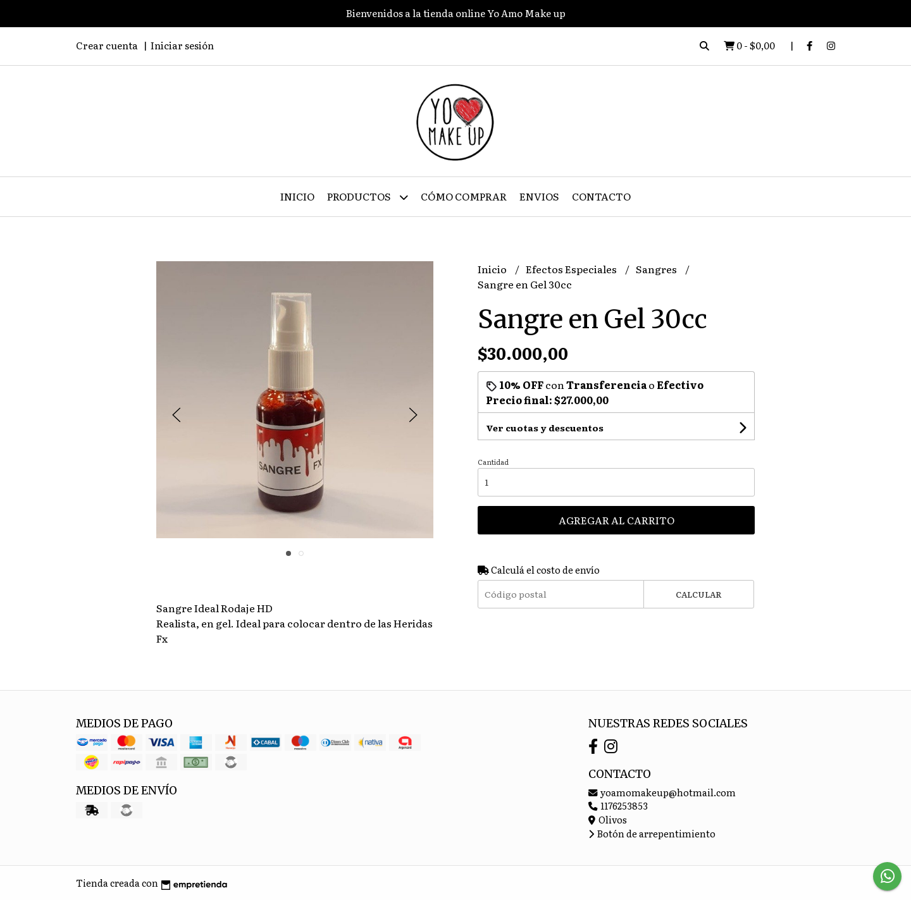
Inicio (297, 196)
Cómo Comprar (464, 196)
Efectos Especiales (572, 268)
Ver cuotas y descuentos (545, 427)
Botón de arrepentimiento (652, 833)
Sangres (657, 268)
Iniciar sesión (182, 45)
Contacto (601, 196)
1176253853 (618, 805)
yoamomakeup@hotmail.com (662, 792)
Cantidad (493, 462)
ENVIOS (539, 196)
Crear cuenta (107, 45)
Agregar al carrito (616, 519)
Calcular (699, 594)
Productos (367, 197)
